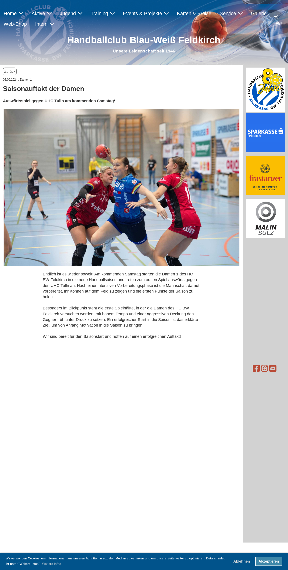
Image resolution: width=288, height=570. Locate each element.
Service (231, 13)
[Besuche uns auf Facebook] (243, 368)
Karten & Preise (194, 13)
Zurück (9, 71)
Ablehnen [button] (241, 561)
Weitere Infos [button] (51, 563)
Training (103, 13)
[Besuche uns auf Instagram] (252, 368)
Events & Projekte (146, 13)
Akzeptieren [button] (269, 561)
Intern (44, 24)
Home (13, 13)
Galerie (259, 13)
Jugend (71, 13)
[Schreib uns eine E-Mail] (260, 368)
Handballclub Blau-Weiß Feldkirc (141, 39)
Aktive (42, 13)
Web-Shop (15, 24)
